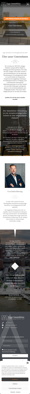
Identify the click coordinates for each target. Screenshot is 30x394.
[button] (27, 363)
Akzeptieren (15, 379)
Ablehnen (15, 383)
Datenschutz (12, 392)
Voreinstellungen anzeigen (15, 388)
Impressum (18, 392)
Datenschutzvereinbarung (8, 351)
